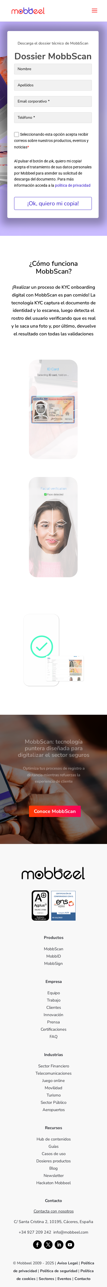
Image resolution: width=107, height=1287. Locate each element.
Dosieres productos (53, 1161)
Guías (53, 1146)
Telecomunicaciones (53, 1073)
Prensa (53, 1022)
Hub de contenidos (54, 1139)
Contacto (82, 1278)
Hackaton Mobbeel (53, 1183)
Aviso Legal (67, 1263)
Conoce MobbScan (55, 811)
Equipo (53, 993)
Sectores (46, 1278)
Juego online (53, 1080)
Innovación (53, 1014)
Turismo (54, 1095)
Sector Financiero (53, 1066)
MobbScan (53, 949)
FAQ (54, 1036)
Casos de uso (54, 1153)
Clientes (53, 1007)
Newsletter (54, 1175)
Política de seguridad (59, 1271)
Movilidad (53, 1088)
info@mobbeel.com (70, 1232)
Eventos (64, 1278)
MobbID (53, 956)
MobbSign (53, 963)
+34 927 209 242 (36, 1232)
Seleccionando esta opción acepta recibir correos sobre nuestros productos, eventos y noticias (51, 140)
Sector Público (53, 1102)
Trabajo (53, 1000)
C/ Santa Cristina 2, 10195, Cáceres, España (53, 1221)
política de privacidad (72, 185)
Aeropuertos (54, 1109)
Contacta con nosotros (54, 1211)
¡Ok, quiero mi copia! (53, 203)
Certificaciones (53, 1029)
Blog (53, 1168)
